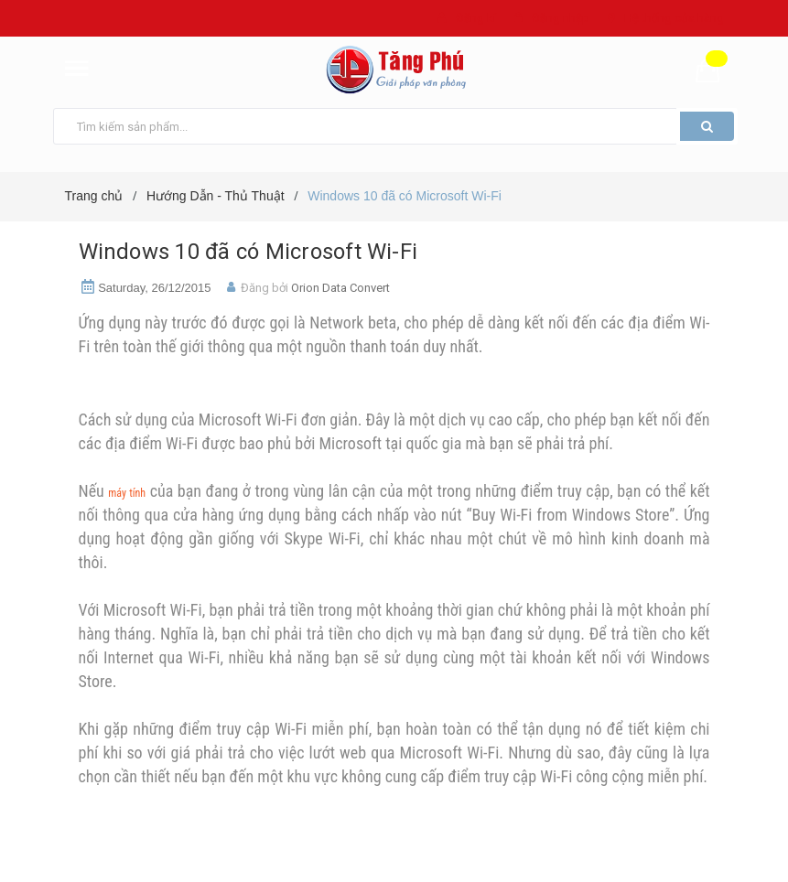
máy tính (127, 493)
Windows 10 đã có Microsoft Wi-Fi (248, 251)
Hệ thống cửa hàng (674, 18)
